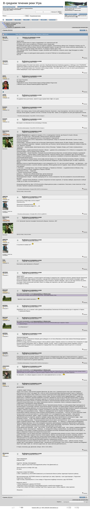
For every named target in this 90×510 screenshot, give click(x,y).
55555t (4, 94)
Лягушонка (6, 453)
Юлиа (4, 383)
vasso (4, 75)
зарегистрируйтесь (29, 8)
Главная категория (10, 24)
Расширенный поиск (35, 15)
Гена (4, 260)
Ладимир (5, 61)
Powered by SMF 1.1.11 (36, 507)
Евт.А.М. (5, 37)
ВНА (77, 16)
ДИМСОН (5, 196)
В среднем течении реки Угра (12, 23)
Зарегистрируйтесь (69, 10)
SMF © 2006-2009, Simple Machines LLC (50, 507)
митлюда (5, 272)
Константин (6, 131)
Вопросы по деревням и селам (16, 27)
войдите (21, 8)
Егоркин (5, 107)
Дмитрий (5, 290)
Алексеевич (6, 366)
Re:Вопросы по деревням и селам (32, 61)
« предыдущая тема (76, 27)
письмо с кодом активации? (15, 9)
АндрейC (5, 352)
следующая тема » (84, 27)
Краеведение (10, 25)
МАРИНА (5, 305)
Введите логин (78, 10)
